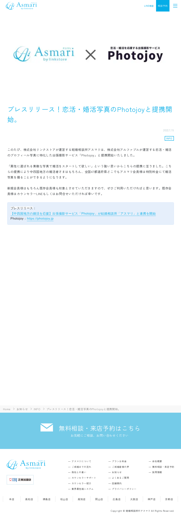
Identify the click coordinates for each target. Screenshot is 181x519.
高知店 (82, 499)
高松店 (29, 499)
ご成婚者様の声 (120, 466)
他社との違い (79, 472)
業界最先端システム (83, 488)
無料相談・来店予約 (163, 466)
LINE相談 (149, 5)
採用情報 (157, 472)
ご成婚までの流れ (81, 466)
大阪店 (134, 499)
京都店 (169, 499)
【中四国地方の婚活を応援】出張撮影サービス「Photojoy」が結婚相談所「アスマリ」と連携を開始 (83, 213)
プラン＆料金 (119, 461)
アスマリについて (81, 461)
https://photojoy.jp (40, 218)
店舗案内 (117, 483)
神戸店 (151, 499)
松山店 (64, 499)
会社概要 (157, 461)
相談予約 (163, 5)
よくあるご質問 (120, 477)
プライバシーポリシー (124, 488)
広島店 (117, 499)
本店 (11, 499)
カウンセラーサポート (84, 477)
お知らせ (117, 472)
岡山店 (99, 499)
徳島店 (47, 499)
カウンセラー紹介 (81, 483)
